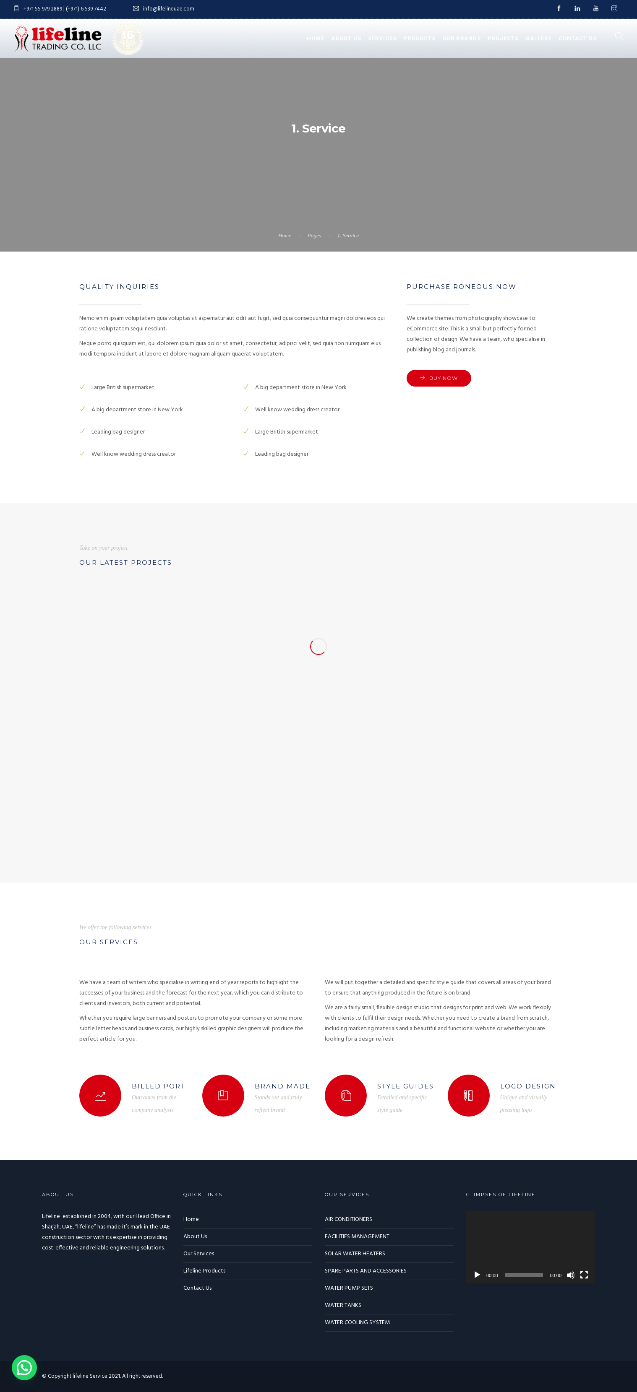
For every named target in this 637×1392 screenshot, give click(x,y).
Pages (314, 235)
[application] (530, 1247)
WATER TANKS (343, 1305)
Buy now (443, 378)
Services (382, 38)
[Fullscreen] (584, 1275)
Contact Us (578, 38)
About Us (346, 38)
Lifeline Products (204, 1271)
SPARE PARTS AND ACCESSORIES (366, 1271)
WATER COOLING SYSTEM (357, 1322)
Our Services (198, 1254)
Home (315, 38)
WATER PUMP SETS (349, 1288)
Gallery (538, 38)
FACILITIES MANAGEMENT (357, 1236)
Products (419, 38)
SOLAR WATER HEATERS (355, 1254)
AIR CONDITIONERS (348, 1219)
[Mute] (571, 1275)
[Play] (477, 1275)
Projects (503, 38)
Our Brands (461, 38)
